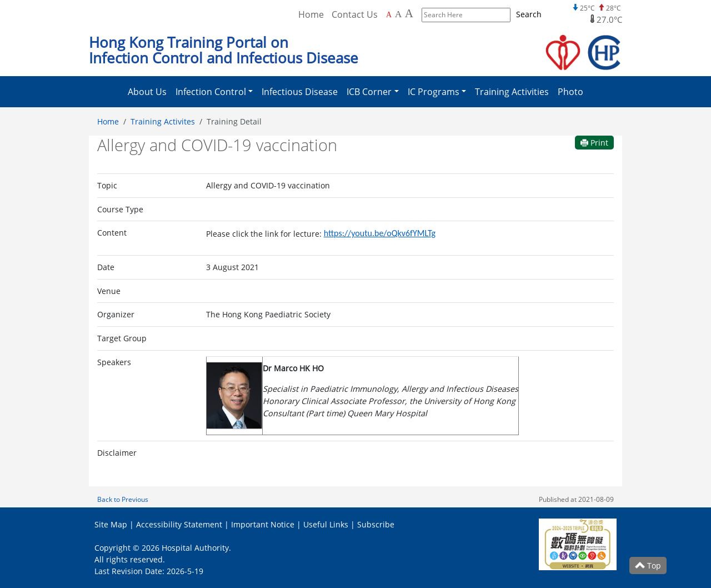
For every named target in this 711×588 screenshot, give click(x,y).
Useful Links (325, 524)
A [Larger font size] (398, 13)
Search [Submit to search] (529, 14)
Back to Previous (122, 499)
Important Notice (262, 524)
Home (108, 121)
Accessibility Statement (179, 524)
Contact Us (355, 14)
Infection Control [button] (211, 92)
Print (594, 142)
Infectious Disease (300, 92)
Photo (570, 92)
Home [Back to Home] (311, 14)
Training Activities (512, 92)
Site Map (110, 524)
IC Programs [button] (433, 92)
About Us (147, 92)
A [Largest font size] (409, 13)
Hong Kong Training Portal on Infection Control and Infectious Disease (223, 50)
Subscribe (375, 524)
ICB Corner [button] (369, 92)
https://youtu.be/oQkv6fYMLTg (379, 233)
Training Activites (163, 121)
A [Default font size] (389, 15)
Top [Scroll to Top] (648, 565)
